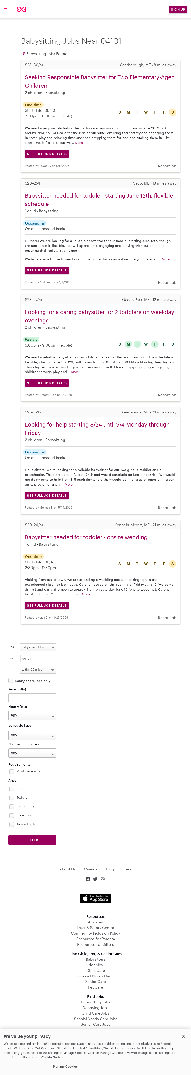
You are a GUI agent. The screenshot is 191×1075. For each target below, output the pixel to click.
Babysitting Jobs (95, 1002)
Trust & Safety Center (95, 927)
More (79, 143)
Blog (110, 869)
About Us (67, 869)
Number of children (23, 744)
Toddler (23, 797)
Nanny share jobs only (32, 681)
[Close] (183, 1036)
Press (127, 869)
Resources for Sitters (95, 944)
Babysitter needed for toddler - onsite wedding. (87, 537)
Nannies (95, 965)
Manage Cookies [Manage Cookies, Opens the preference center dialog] (65, 1066)
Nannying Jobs (96, 1007)
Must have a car (29, 771)
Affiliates (95, 922)
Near (11, 657)
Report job (167, 166)
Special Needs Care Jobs (95, 1018)
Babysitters (95, 959)
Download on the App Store (95, 898)
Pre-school (25, 815)
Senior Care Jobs (96, 1024)
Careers (91, 869)
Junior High (26, 824)
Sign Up (178, 9)
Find (11, 646)
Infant (21, 789)
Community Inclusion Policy (95, 933)
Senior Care (95, 981)
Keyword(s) (17, 689)
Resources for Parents (95, 938)
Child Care (95, 970)
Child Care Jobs (95, 1013)
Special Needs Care (95, 976)
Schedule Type (19, 725)
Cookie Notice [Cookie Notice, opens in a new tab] (52, 1057)
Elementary (26, 806)
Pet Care (95, 987)
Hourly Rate (17, 706)
